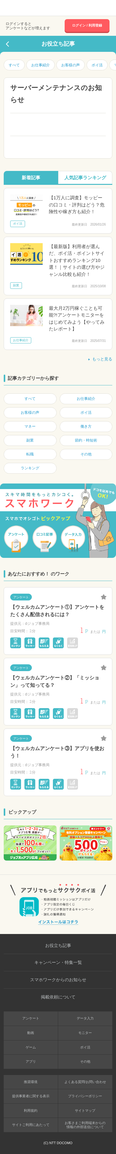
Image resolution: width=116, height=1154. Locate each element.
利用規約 (30, 1110)
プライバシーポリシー (85, 1096)
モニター (85, 1033)
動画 (30, 1033)
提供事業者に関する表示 (30, 1096)
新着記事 (31, 177)
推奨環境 (30, 1082)
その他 (85, 1061)
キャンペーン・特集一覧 (58, 962)
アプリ (31, 1061)
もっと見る (100, 359)
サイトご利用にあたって (30, 1125)
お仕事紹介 (40, 65)
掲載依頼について (58, 996)
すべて (14, 65)
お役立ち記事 (58, 945)
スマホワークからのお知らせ (58, 979)
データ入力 (85, 1018)
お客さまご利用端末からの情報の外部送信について (85, 1125)
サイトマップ (85, 1110)
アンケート (30, 1018)
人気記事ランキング (85, 177)
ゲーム (31, 1047)
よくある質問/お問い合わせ (85, 1082)
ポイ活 (97, 65)
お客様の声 (70, 65)
